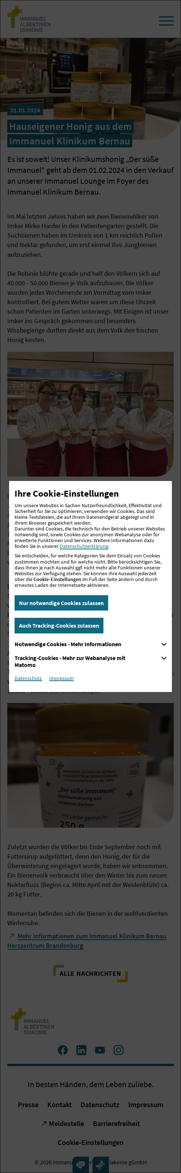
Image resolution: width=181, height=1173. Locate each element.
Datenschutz (28, 678)
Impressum (61, 678)
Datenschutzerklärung (84, 546)
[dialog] (90, 586)
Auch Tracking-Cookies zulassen (59, 625)
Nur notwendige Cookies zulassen (61, 603)
